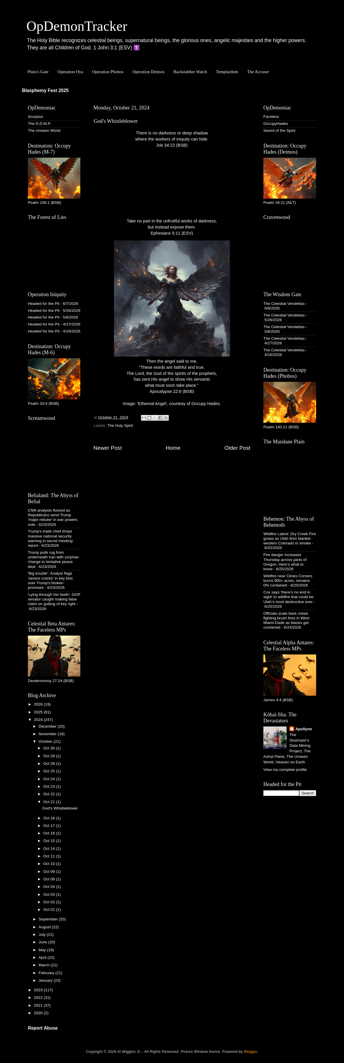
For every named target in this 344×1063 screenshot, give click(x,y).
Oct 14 (49, 848)
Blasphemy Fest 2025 (45, 90)
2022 (39, 997)
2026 (39, 704)
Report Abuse (43, 1028)
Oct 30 (49, 748)
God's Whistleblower (60, 808)
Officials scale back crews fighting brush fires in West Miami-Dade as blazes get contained (286, 620)
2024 (39, 719)
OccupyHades (275, 123)
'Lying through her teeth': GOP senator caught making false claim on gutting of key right (54, 599)
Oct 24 (49, 779)
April (43, 957)
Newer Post (107, 448)
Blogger (250, 1051)
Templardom (227, 71)
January (46, 980)
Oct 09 (49, 871)
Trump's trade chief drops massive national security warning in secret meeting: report (51, 538)
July (43, 934)
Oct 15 (49, 841)
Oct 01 (49, 909)
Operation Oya (70, 71)
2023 (39, 990)
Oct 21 (49, 802)
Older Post (237, 448)
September (49, 919)
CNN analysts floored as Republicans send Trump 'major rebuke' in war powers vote (52, 517)
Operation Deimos (148, 71)
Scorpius (35, 116)
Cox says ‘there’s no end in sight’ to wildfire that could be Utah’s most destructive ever (288, 597)
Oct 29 (49, 756)
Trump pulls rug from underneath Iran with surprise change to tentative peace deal (53, 559)
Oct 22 (49, 794)
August (45, 927)
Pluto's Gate (38, 71)
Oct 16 (49, 833)
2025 (39, 712)
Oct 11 (49, 856)
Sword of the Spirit (279, 130)
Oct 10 (49, 863)
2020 (39, 1013)
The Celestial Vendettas (284, 303)
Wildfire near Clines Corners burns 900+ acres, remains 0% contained (287, 580)
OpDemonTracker (76, 26)
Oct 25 (49, 771)
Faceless (271, 116)
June (43, 942)
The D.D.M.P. (39, 123)
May (43, 950)
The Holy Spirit (120, 425)
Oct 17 (49, 825)
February (47, 973)
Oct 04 (49, 886)
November (48, 734)
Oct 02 (49, 902)
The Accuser (258, 71)
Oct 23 (49, 786)
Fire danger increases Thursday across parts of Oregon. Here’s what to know (285, 562)
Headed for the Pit (43, 303)
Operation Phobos (108, 71)
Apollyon (303, 729)
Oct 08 (49, 879)
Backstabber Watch (190, 71)
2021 (39, 1005)
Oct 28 (49, 763)
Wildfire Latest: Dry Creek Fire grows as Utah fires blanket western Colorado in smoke (289, 538)
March (44, 965)
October (46, 741)
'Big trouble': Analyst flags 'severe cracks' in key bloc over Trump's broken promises (50, 580)
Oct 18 (49, 818)
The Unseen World (44, 130)
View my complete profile (285, 769)
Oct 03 (49, 894)
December (48, 726)
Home (173, 448)
